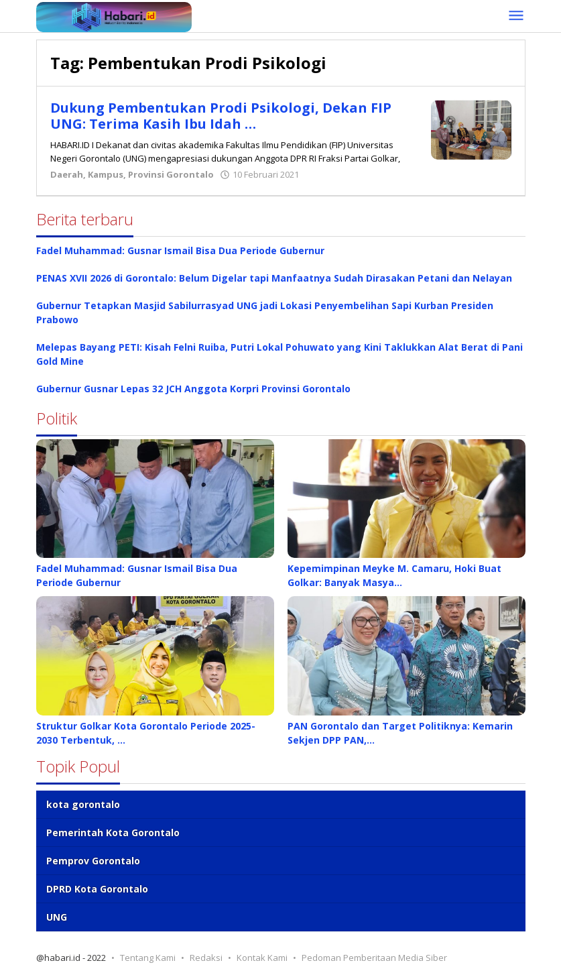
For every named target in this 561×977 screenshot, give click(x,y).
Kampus (105, 174)
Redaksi (206, 958)
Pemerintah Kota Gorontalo (113, 832)
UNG (56, 917)
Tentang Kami (148, 958)
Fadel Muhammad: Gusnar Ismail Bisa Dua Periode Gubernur (180, 250)
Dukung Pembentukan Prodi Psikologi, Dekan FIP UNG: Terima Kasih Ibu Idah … (220, 116)
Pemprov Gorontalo (93, 860)
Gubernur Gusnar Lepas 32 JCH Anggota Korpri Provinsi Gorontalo (193, 388)
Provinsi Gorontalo (171, 174)
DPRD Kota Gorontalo (97, 888)
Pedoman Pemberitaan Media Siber (374, 958)
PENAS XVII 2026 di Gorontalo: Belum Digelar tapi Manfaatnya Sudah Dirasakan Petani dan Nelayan (274, 278)
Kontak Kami (262, 958)
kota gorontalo (83, 804)
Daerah (66, 174)
